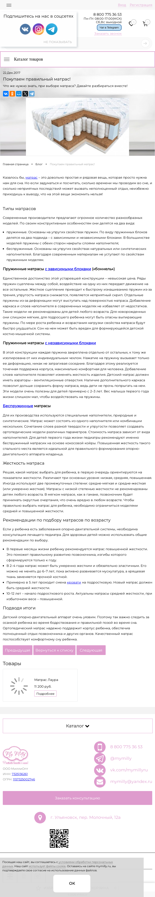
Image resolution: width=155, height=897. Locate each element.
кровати (74, 582)
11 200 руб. (42, 686)
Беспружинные (18, 406)
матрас (31, 177)
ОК (72, 883)
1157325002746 (24, 779)
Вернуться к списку (54, 650)
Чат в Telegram (109, 27)
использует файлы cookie (47, 866)
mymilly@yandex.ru (131, 781)
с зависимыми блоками (68, 269)
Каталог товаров (23, 59)
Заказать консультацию (77, 798)
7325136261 (20, 774)
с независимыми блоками (70, 343)
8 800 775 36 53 (107, 14)
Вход (122, 5)
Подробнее (45, 693)
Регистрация (141, 5)
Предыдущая (17, 650)
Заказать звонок (108, 33)
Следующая (91, 650)
